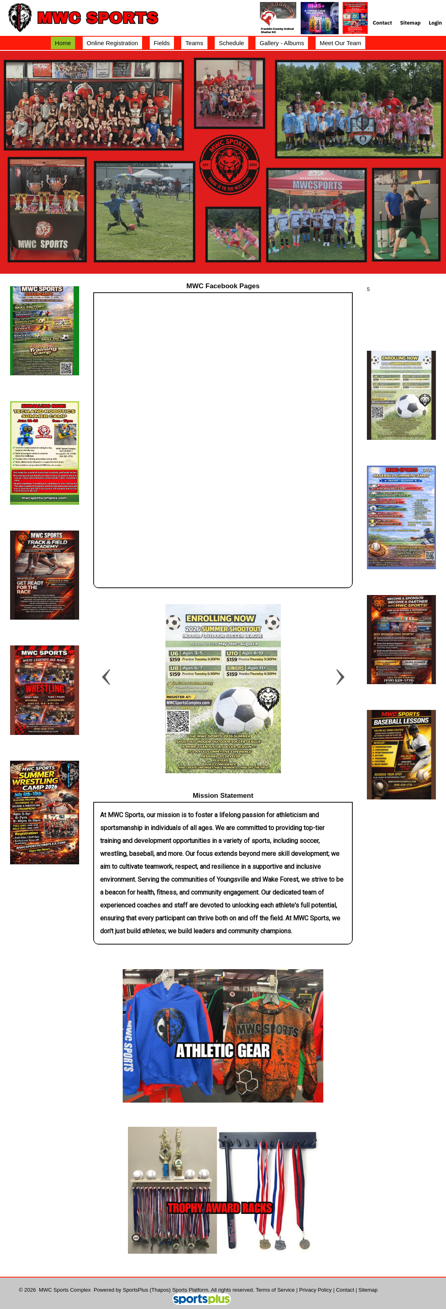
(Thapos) (160, 1290)
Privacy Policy (315, 1290)
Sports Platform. (190, 1290)
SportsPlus (135, 1290)
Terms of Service (275, 1290)
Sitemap (368, 1290)
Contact (345, 1290)
